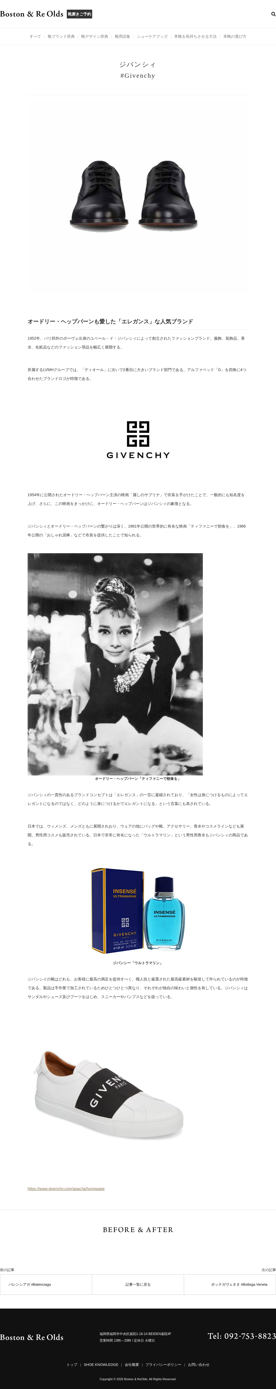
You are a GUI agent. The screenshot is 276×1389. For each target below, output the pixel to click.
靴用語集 (122, 36)
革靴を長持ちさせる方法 (195, 36)
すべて (35, 36)
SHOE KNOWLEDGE (101, 1365)
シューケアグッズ (152, 36)
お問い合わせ (198, 1365)
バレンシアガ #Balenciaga (30, 1284)
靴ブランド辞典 (61, 36)
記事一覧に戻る (138, 1284)
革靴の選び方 (234, 36)
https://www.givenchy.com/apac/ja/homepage (66, 1189)
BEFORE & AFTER (157, 14)
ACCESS (189, 14)
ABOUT (105, 14)
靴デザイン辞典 (94, 36)
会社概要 (132, 1365)
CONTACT (214, 14)
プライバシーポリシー (163, 1365)
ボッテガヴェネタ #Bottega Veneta (239, 1284)
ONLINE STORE (247, 14)
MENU (126, 14)
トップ (72, 1365)
